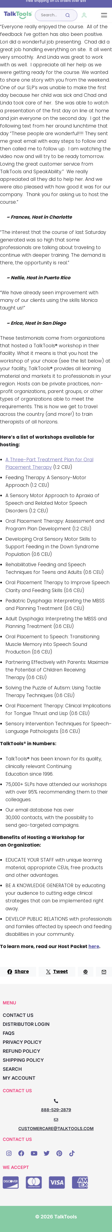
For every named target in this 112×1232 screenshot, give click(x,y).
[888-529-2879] (56, 1101)
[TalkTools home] (18, 15)
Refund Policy (21, 1051)
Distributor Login (26, 1024)
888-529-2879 (56, 1109)
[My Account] (84, 15)
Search (12, 1069)
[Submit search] (68, 15)
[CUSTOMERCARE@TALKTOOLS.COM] (56, 1120)
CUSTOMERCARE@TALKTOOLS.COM (56, 1128)
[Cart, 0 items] (96, 15)
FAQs (9, 1033)
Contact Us (18, 1015)
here (93, 946)
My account (19, 1078)
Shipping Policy (23, 1060)
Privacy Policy (22, 1042)
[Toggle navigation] (104, 15)
